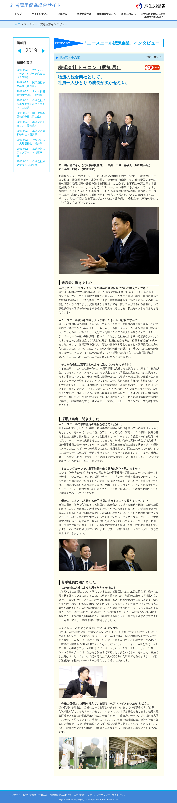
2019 (31, 50)
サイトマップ (119, 794)
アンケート (14, 794)
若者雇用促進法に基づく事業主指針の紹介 (154, 15)
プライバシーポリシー (99, 794)
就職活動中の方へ (106, 13)
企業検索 (62, 13)
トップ (18, 13)
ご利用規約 (79, 794)
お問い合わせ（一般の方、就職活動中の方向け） (47, 794)
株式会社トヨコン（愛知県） (89, 67)
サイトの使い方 (40, 13)
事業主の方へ (128, 13)
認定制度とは (84, 13)
